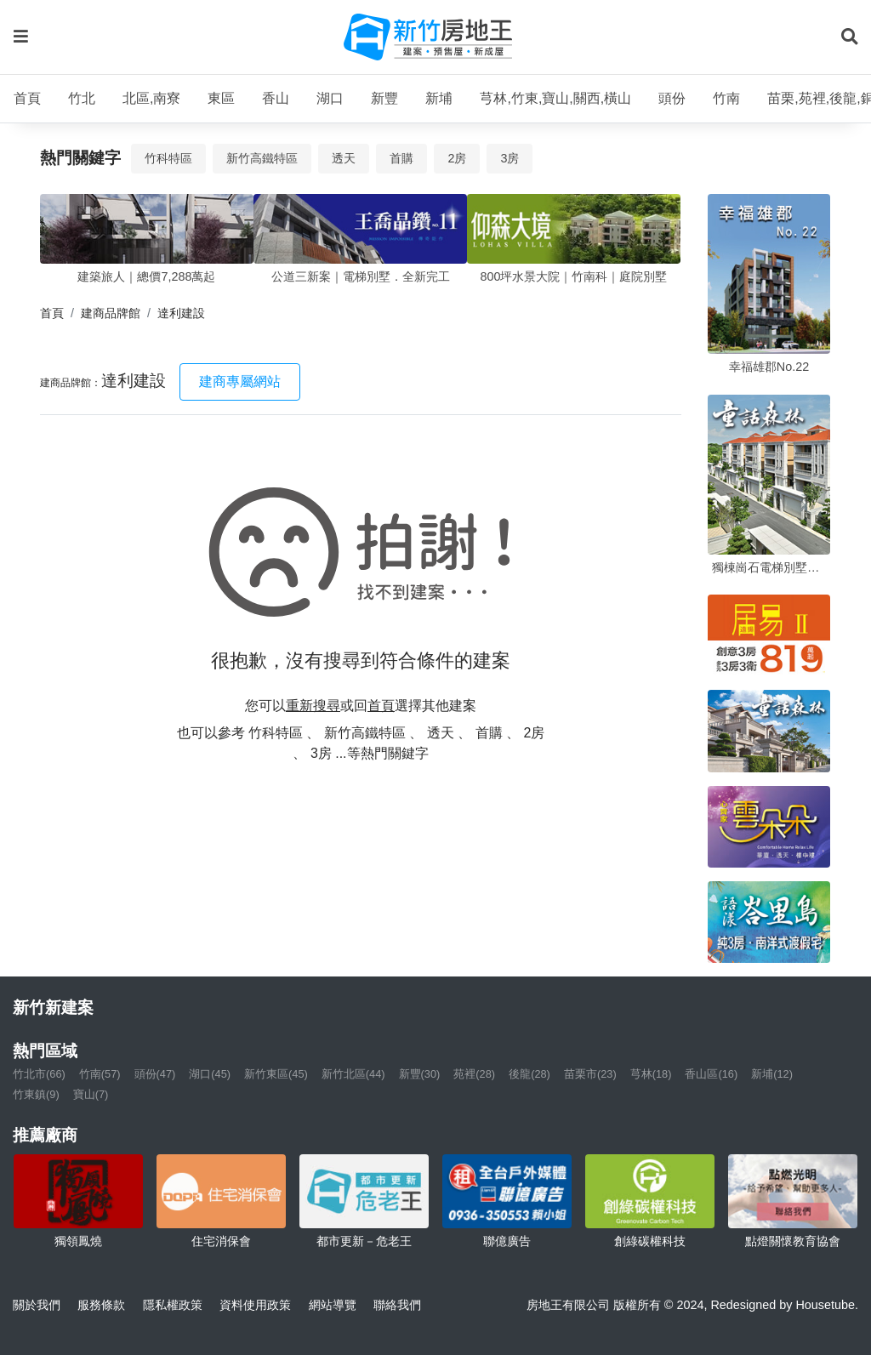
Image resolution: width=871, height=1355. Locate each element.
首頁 (27, 98)
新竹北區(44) (353, 1073)
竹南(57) (100, 1073)
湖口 (330, 98)
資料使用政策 (255, 1305)
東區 (221, 98)
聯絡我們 (397, 1305)
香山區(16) (711, 1073)
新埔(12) (772, 1073)
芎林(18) (651, 1073)
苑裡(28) (474, 1073)
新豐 (384, 98)
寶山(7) (91, 1094)
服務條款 (101, 1305)
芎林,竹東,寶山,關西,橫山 (555, 98)
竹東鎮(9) (36, 1094)
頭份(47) (155, 1073)
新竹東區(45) (276, 1073)
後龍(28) (529, 1073)
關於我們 (36, 1305)
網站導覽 (332, 1305)
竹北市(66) (39, 1073)
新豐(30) (420, 1073)
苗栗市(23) (590, 1073)
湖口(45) (210, 1073)
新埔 (439, 98)
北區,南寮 (151, 98)
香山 (275, 98)
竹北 (81, 98)
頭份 (672, 98)
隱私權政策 (172, 1305)
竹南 (726, 98)
